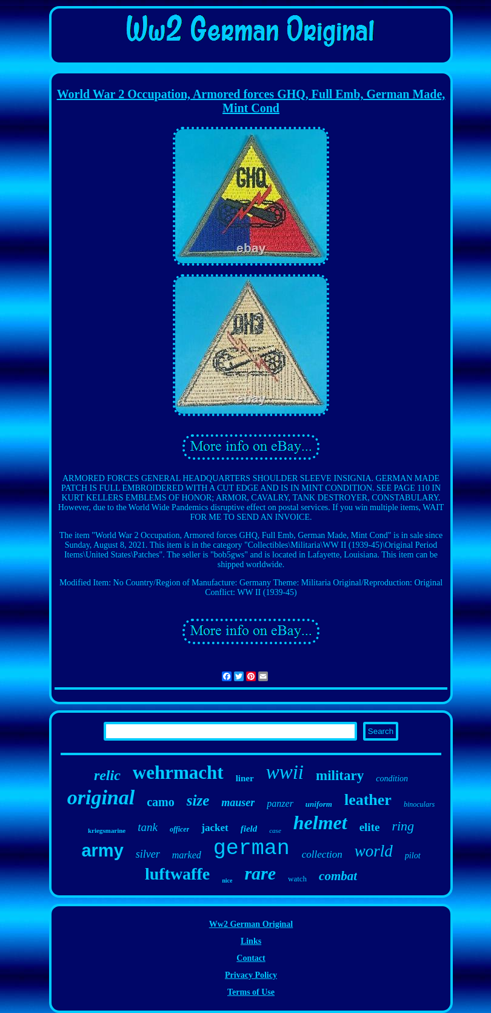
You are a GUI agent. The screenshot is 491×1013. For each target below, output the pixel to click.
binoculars (419, 804)
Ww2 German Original (251, 924)
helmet (320, 822)
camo (161, 802)
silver (148, 854)
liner (245, 778)
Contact (250, 958)
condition (392, 778)
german (251, 848)
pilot (413, 855)
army (102, 850)
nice (227, 880)
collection (322, 854)
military (340, 775)
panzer (280, 803)
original (101, 797)
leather (368, 800)
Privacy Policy (251, 975)
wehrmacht (178, 772)
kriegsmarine (106, 830)
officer (179, 829)
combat (338, 876)
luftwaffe (177, 873)
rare (260, 873)
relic (107, 775)
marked (186, 855)
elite (369, 827)
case (275, 830)
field (249, 828)
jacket (214, 827)
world (374, 851)
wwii (285, 772)
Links (251, 941)
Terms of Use (251, 992)
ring (403, 825)
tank (148, 827)
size (198, 800)
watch (297, 878)
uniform (319, 804)
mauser (238, 802)
